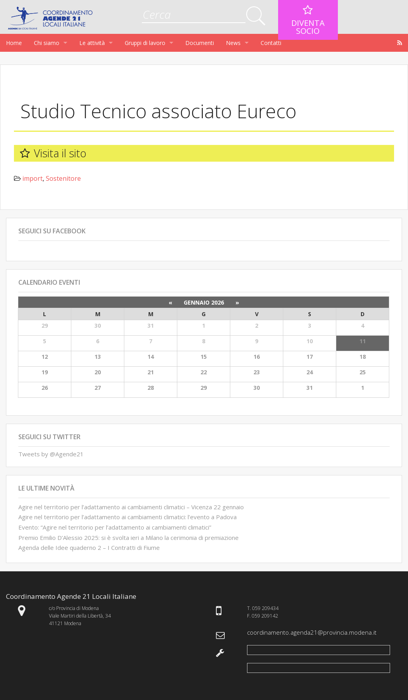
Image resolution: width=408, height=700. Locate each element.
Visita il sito (60, 153)
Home (14, 43)
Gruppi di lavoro (145, 43)
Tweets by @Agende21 (51, 454)
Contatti (271, 43)
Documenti (199, 43)
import (32, 178)
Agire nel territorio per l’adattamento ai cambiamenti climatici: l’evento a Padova (127, 517)
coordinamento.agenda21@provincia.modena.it (312, 632)
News (233, 43)
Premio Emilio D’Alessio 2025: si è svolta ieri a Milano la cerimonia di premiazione (128, 538)
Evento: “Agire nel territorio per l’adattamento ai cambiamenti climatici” (114, 527)
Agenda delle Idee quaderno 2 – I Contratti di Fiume (89, 547)
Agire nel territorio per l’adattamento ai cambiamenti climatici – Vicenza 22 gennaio (131, 507)
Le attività (92, 43)
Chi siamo (46, 43)
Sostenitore (63, 178)
